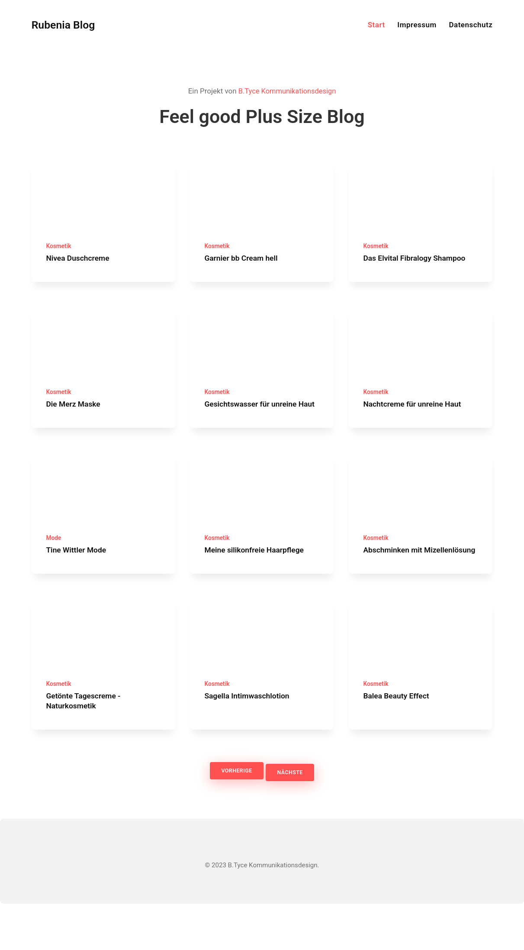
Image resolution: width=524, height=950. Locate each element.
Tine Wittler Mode (79, 580)
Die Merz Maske (76, 417)
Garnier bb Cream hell (245, 264)
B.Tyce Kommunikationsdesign (287, 91)
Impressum (417, 24)
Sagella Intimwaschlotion (251, 742)
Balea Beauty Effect (399, 742)
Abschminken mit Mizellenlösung (395, 585)
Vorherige (233, 818)
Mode (54, 568)
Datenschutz (470, 24)
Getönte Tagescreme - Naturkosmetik (87, 747)
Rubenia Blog (66, 25)
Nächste (293, 818)
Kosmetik (60, 252)
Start (376, 24)
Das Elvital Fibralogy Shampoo (419, 264)
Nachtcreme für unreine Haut (416, 417)
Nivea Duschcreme (81, 264)
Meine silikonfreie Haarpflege (259, 580)
